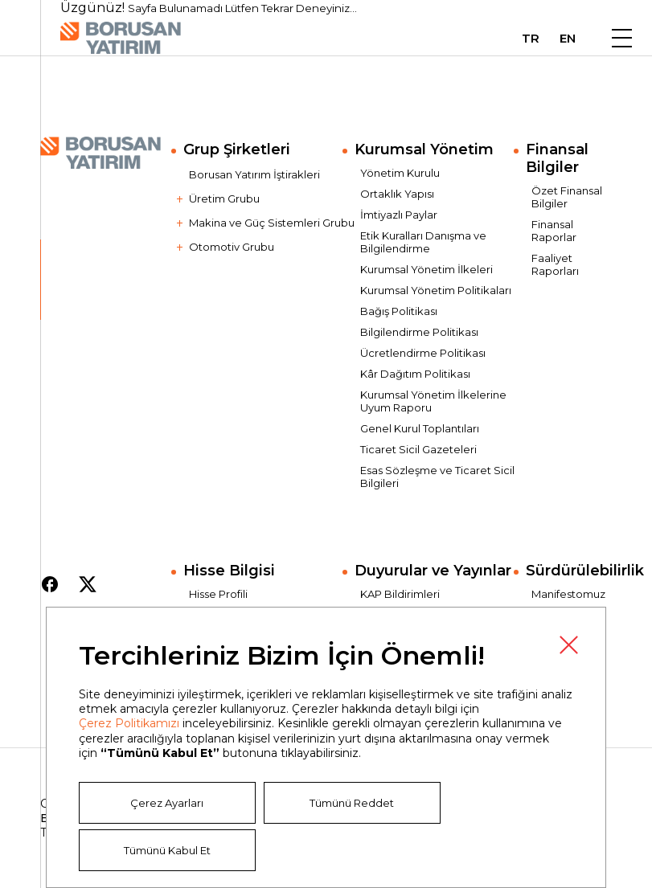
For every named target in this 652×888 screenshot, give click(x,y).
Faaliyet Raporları (555, 264)
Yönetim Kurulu (400, 172)
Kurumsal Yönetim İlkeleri (426, 269)
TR (530, 39)
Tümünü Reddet (352, 802)
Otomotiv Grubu (231, 246)
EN (568, 39)
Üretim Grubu (224, 198)
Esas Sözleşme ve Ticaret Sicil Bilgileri (437, 476)
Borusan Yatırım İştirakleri (254, 174)
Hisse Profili (218, 593)
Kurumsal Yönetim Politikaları (435, 290)
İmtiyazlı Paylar (398, 214)
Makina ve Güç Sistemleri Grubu (272, 222)
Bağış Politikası (398, 311)
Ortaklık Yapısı (397, 193)
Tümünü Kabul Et (167, 850)
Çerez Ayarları (166, 802)
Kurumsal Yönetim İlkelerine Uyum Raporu (433, 401)
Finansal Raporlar (553, 230)
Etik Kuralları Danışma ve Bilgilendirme (423, 242)
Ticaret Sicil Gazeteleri (418, 449)
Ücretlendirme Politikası (423, 352)
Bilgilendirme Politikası (419, 331)
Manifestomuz (568, 593)
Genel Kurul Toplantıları (419, 428)
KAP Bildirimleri (400, 593)
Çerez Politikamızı (129, 723)
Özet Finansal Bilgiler (566, 197)
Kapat (568, 644)
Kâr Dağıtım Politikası (415, 373)
